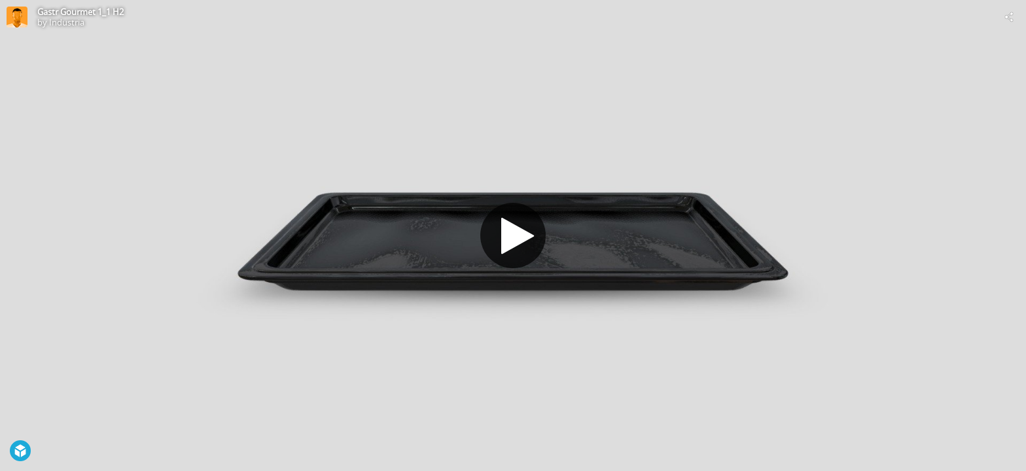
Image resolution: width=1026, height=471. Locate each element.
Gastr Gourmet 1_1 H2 (80, 12)
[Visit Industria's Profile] (17, 17)
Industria (66, 22)
